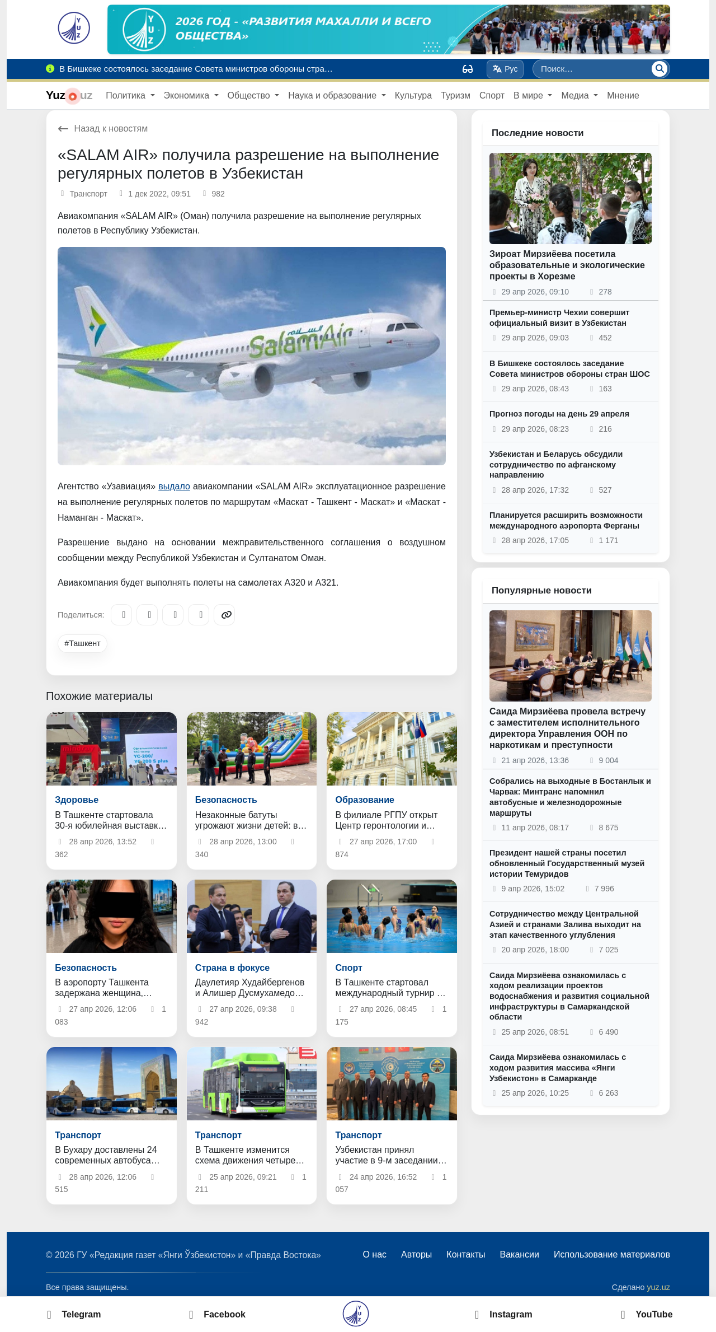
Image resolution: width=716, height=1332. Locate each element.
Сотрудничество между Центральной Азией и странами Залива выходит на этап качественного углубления (565, 924)
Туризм (455, 95)
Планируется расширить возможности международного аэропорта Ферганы (566, 520)
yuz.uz (658, 1287)
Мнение (623, 95)
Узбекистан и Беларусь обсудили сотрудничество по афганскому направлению (556, 464)
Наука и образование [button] (333, 95)
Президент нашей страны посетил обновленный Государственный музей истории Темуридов (566, 863)
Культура (413, 95)
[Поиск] (659, 69)
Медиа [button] (576, 95)
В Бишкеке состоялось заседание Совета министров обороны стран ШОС (569, 368)
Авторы (416, 1254)
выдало (174, 486)
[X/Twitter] (172, 614)
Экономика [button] (188, 95)
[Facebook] (147, 614)
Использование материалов (612, 1254)
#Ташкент (82, 643)
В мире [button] (529, 95)
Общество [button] (250, 95)
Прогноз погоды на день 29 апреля (559, 413)
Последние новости (538, 133)
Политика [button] (127, 95)
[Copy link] (224, 614)
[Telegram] (121, 614)
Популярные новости (542, 590)
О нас (374, 1254)
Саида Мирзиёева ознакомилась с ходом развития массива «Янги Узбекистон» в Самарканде (557, 1067)
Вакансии (519, 1254)
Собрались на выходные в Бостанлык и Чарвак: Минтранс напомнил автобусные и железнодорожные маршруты (570, 797)
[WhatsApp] (198, 614)
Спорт (492, 95)
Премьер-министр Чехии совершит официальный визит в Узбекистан (559, 318)
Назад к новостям (103, 128)
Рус (505, 68)
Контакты (465, 1254)
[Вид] (468, 69)
